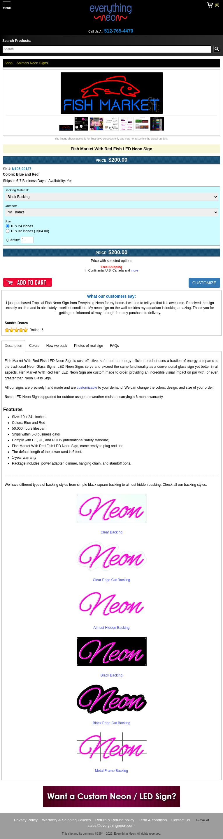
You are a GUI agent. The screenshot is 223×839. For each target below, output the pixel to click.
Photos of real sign (88, 346)
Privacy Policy (26, 820)
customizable (87, 387)
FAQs (114, 346)
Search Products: (16, 41)
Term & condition (153, 820)
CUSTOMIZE (204, 283)
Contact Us (180, 820)
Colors (34, 346)
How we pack (56, 346)
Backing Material (16, 190)
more (134, 270)
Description (13, 346)
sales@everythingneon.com (111, 825)
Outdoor (10, 206)
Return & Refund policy (114, 820)
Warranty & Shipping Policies (66, 820)
